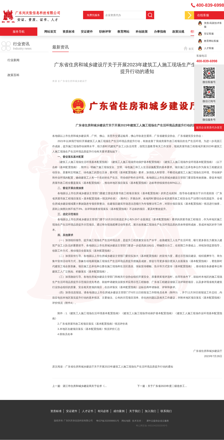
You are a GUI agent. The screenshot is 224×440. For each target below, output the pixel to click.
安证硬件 (87, 31)
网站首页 (50, 31)
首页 (191, 48)
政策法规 (178, 31)
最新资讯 (13, 67)
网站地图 (126, 421)
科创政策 (142, 31)
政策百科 (13, 75)
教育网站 (123, 31)
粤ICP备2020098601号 (107, 421)
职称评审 (105, 31)
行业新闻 (13, 60)
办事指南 (160, 31)
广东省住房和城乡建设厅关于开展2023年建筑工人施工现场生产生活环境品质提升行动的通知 (119, 366)
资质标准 (68, 31)
